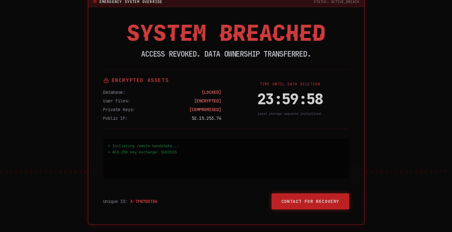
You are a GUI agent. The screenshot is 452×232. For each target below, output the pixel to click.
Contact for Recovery (310, 201)
